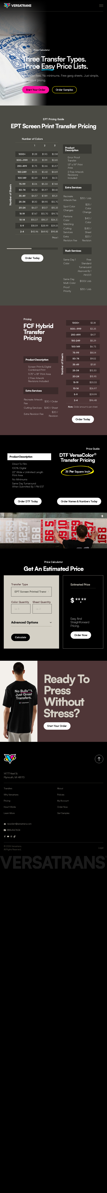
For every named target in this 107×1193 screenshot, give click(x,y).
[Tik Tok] (14, 836)
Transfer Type (19, 584)
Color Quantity (20, 602)
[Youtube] (8, 836)
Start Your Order (35, 89)
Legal (100, 847)
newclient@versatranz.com (19, 823)
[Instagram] (11, 836)
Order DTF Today (28, 501)
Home (25, 50)
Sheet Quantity (42, 602)
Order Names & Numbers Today (79, 501)
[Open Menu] (101, 5)
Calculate (20, 637)
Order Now (80, 635)
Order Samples (64, 89)
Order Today (32, 258)
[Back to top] (99, 759)
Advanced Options (24, 622)
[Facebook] (5, 836)
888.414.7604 (13, 830)
